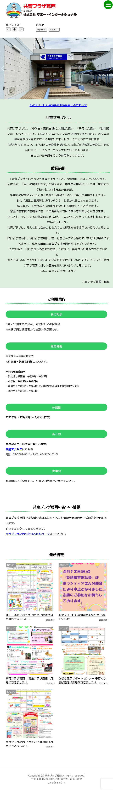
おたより (11, 565)
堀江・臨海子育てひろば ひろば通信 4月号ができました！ (29, 617)
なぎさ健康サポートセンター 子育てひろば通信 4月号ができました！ (82, 680)
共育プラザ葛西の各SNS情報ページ (28, 534)
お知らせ (63, 565)
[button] (2, 68)
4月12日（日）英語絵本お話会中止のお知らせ (58, 105)
